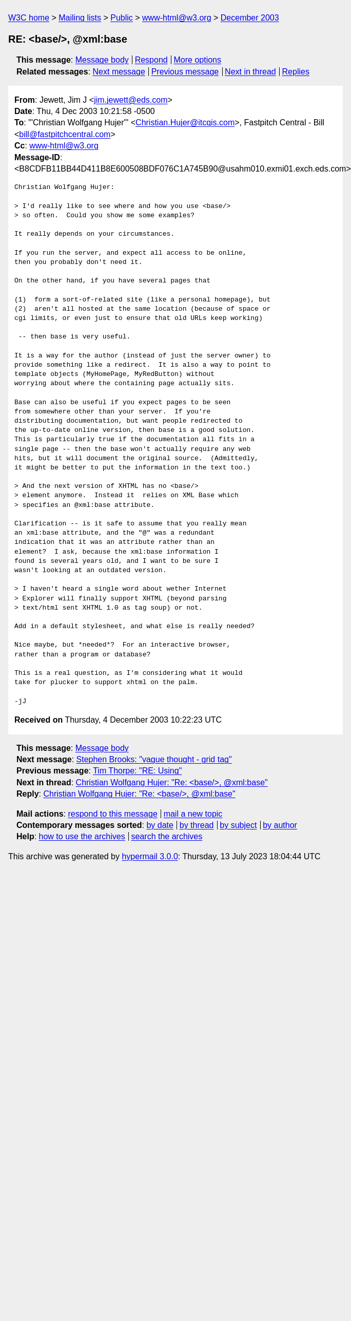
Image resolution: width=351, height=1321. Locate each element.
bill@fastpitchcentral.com (64, 134)
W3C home (28, 17)
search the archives (167, 836)
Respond (151, 59)
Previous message (185, 71)
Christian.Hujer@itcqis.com (185, 122)
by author (280, 825)
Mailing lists (80, 17)
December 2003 (250, 17)
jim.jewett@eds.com (130, 100)
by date (159, 825)
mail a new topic (193, 813)
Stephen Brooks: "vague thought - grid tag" (154, 759)
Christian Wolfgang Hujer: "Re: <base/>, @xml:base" (172, 782)
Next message (119, 71)
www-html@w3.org (176, 17)
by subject (238, 825)
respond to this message (112, 813)
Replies (295, 71)
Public (121, 17)
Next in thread (250, 71)
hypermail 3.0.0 (150, 856)
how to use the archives (82, 836)
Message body (102, 59)
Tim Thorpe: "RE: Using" (137, 770)
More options (198, 59)
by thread (197, 825)
